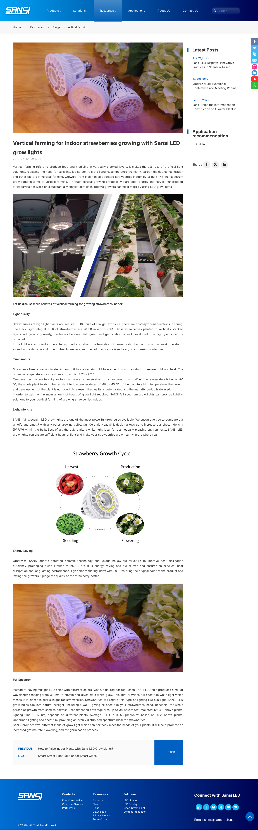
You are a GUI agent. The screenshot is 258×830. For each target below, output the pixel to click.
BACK (169, 752)
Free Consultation (72, 800)
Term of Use (100, 819)
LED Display (130, 804)
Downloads (99, 811)
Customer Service (72, 804)
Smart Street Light (134, 808)
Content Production (134, 811)
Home (17, 27)
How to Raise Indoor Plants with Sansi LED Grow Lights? (66, 749)
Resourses (37, 27)
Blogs (56, 27)
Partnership (69, 808)
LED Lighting (130, 800)
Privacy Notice (101, 815)
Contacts (68, 794)
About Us (98, 800)
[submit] (215, 11)
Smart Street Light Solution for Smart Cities (58, 756)
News (96, 804)
